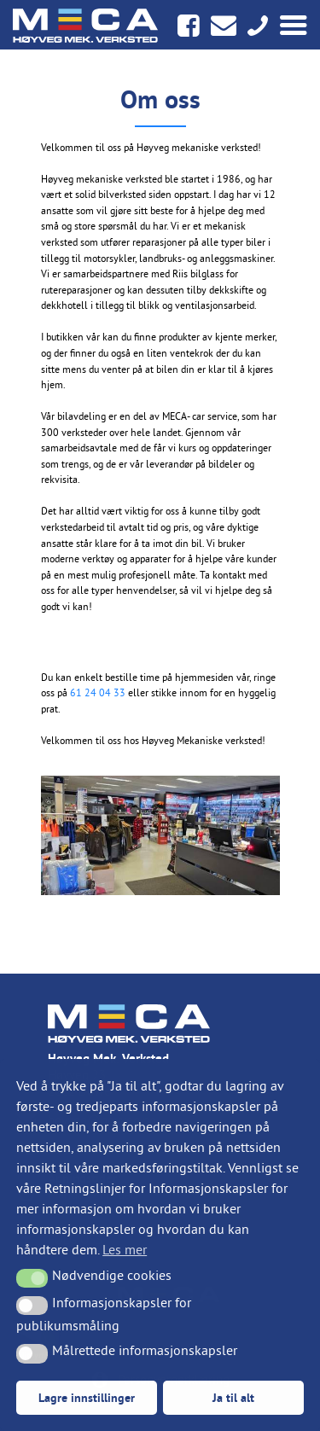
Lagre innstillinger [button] (86, 1397)
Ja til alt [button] (233, 1397)
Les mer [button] (124, 1249)
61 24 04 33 (97, 692)
